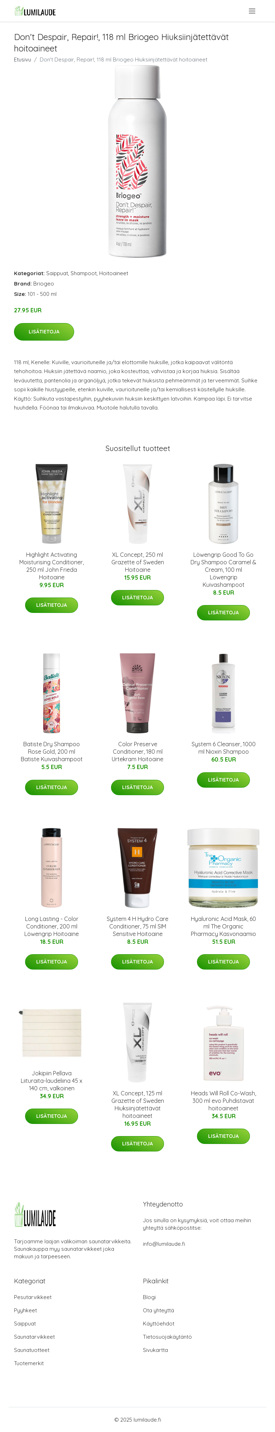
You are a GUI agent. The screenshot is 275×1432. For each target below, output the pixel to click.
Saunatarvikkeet (34, 1336)
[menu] (252, 11)
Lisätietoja (44, 331)
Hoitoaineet (113, 273)
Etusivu (22, 59)
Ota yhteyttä (158, 1310)
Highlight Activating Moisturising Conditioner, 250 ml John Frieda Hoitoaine (51, 566)
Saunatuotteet (31, 1350)
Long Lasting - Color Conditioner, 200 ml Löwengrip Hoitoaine (51, 926)
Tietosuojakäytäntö (167, 1336)
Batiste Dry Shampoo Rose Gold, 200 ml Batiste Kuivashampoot (52, 751)
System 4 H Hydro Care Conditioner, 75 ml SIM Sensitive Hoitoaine (137, 926)
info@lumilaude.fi (164, 1243)
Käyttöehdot (158, 1323)
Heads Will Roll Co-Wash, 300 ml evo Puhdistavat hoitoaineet (223, 1101)
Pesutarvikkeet (33, 1297)
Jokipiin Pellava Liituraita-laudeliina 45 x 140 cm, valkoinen (51, 1081)
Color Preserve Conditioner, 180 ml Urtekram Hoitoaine (137, 751)
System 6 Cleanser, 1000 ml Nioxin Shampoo (224, 747)
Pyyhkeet (25, 1310)
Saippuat (57, 273)
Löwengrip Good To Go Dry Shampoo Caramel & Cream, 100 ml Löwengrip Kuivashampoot (223, 569)
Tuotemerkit (29, 1363)
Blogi (149, 1297)
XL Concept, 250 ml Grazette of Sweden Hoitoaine (137, 562)
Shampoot (84, 273)
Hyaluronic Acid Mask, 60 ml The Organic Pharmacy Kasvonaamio (223, 926)
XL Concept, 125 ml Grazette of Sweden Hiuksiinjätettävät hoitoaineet (137, 1104)
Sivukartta (155, 1350)
